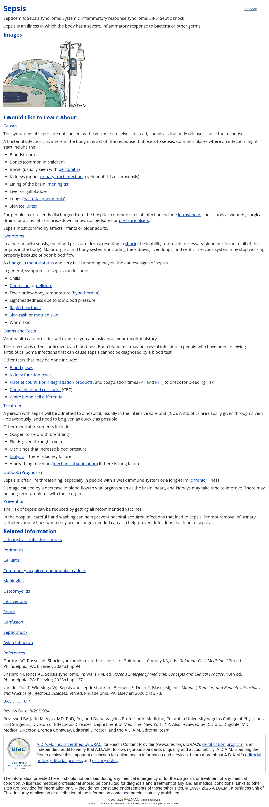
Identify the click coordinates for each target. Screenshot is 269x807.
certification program (222, 744)
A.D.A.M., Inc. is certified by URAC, (69, 744)
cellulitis (28, 206)
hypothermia (85, 293)
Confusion (20, 285)
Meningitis (13, 581)
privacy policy (105, 760)
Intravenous (15, 601)
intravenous (189, 215)
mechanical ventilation (74, 464)
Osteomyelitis (16, 591)
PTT (158, 382)
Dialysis (17, 456)
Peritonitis (13, 550)
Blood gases (21, 367)
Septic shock (15, 632)
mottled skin (46, 315)
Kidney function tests (30, 375)
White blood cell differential (36, 397)
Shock (9, 611)
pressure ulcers (134, 220)
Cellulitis (11, 560)
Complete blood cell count (35, 389)
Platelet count (23, 382)
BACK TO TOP (16, 701)
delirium (44, 285)
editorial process (66, 760)
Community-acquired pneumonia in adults (44, 570)
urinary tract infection (61, 176)
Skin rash (19, 315)
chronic (198, 480)
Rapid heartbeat (25, 307)
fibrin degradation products (66, 382)
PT (143, 382)
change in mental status (30, 263)
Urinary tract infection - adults (32, 539)
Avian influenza (18, 642)
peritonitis (69, 169)
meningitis (58, 184)
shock (130, 244)
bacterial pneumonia (44, 199)
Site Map (250, 9)
